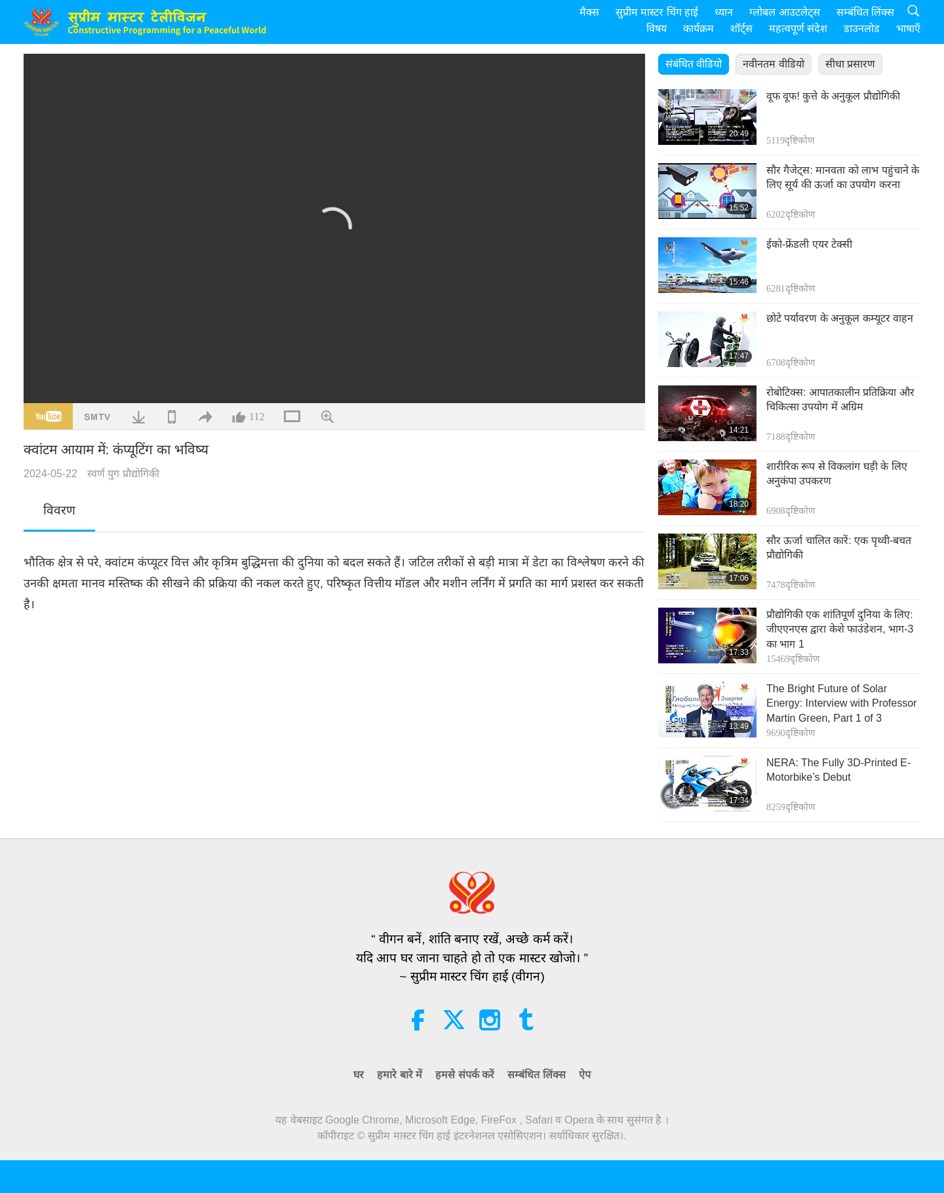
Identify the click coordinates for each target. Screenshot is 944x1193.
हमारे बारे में (399, 1074)
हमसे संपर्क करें (464, 1074)
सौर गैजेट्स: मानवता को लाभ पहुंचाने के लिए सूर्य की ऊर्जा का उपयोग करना (842, 177)
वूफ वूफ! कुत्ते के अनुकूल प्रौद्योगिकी (833, 96)
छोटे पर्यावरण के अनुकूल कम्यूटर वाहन (839, 318)
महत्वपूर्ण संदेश (798, 28)
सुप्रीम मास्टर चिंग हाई (657, 12)
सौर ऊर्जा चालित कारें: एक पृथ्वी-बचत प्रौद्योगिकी (838, 547)
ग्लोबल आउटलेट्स (784, 12)
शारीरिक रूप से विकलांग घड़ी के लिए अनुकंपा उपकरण (836, 473)
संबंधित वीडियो (693, 63)
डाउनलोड (862, 28)
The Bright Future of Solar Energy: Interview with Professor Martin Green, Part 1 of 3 (841, 703)
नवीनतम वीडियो (773, 63)
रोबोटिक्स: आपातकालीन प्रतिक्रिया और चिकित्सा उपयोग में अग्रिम (840, 399)
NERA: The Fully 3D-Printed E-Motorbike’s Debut (838, 770)
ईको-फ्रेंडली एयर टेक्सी (809, 244)
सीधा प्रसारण (850, 63)
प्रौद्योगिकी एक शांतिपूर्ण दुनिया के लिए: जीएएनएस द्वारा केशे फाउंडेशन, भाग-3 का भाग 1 (839, 629)
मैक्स (589, 12)
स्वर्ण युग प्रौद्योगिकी (123, 473)
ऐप (585, 1074)
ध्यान (724, 12)
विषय (656, 28)
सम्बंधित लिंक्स (865, 12)
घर (358, 1074)
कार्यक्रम (698, 28)
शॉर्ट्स (741, 28)
